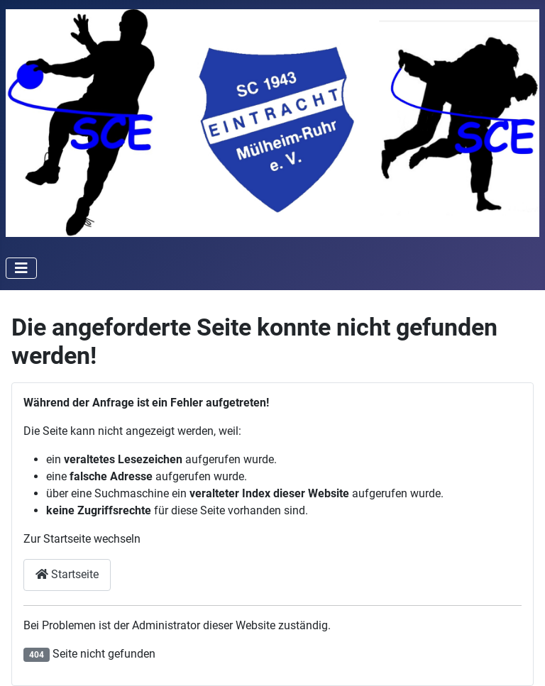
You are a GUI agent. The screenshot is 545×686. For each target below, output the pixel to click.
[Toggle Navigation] (21, 268)
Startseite (67, 574)
